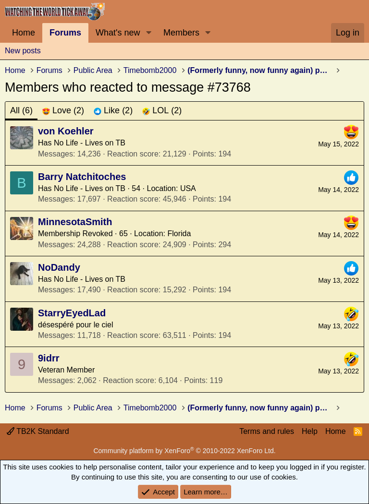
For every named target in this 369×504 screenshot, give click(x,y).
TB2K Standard (38, 431)
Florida (179, 233)
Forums (65, 32)
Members (181, 32)
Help (310, 431)
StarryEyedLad (72, 313)
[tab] (63, 111)
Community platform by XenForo (184, 451)
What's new (118, 32)
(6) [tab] (21, 110)
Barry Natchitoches (82, 176)
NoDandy (59, 267)
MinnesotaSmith (75, 221)
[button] (148, 33)
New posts (23, 51)
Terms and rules (266, 431)
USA (188, 188)
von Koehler (66, 131)
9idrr (48, 358)
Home (23, 32)
